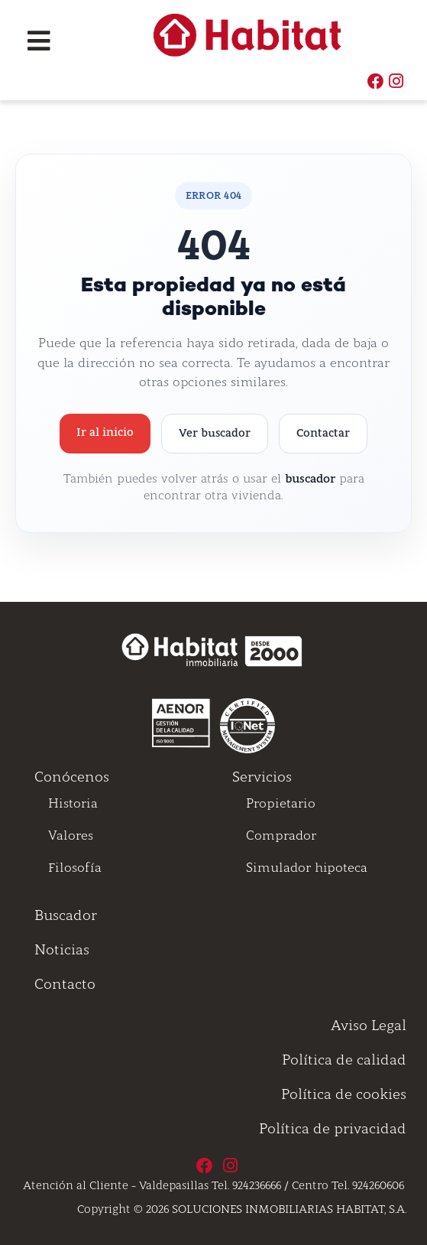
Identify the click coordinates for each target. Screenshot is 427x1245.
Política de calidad (344, 1060)
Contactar (323, 433)
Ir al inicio (105, 432)
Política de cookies (343, 1094)
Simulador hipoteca (306, 867)
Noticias (61, 949)
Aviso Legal (368, 1025)
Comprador (281, 835)
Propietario (280, 803)
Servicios (262, 777)
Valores (70, 835)
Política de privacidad (332, 1128)
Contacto (64, 984)
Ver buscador (215, 433)
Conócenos (71, 777)
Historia (73, 803)
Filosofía (75, 867)
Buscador (65, 915)
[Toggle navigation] (39, 41)
